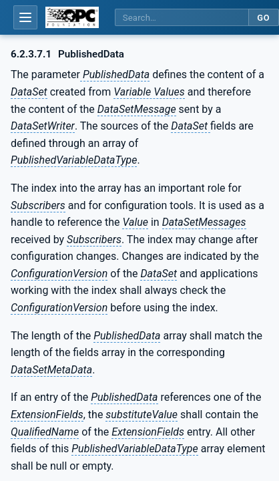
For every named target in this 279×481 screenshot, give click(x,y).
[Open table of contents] (25, 17)
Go (263, 18)
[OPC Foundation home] (72, 17)
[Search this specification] (181, 18)
